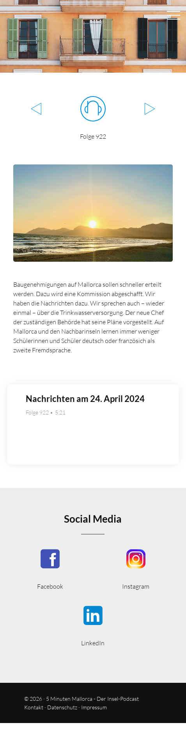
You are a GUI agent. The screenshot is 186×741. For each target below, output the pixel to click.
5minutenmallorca (135, 568)
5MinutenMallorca (50, 568)
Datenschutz (62, 707)
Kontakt (33, 707)
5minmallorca (93, 625)
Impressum (94, 707)
